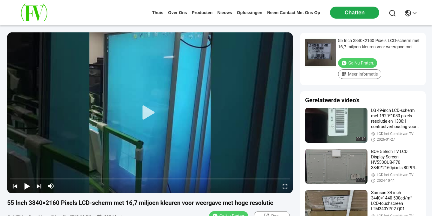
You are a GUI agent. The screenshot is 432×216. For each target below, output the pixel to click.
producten (202, 12)
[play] (150, 112)
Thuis (157, 12)
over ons (177, 12)
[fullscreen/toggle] (285, 186)
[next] (39, 186)
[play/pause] (27, 186)
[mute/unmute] (51, 186)
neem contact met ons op (293, 12)
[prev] (15, 186)
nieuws (225, 12)
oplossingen (249, 12)
